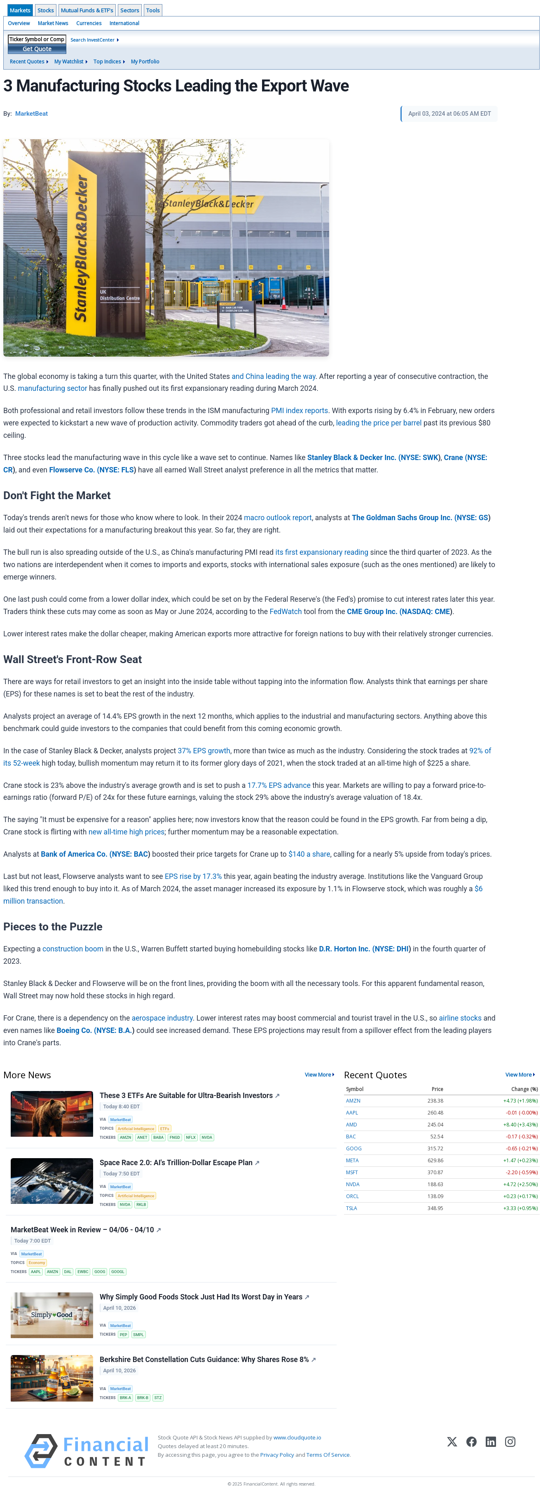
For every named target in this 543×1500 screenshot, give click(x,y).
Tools (153, 10)
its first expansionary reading (322, 552)
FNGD (175, 1137)
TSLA (351, 1208)
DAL (68, 1271)
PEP (123, 1334)
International (124, 23)
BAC (351, 1136)
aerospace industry (162, 1018)
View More (318, 1074)
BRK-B (142, 1397)
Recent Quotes (27, 61)
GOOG (99, 1271)
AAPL (36, 1271)
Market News (53, 23)
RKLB (141, 1204)
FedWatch (285, 611)
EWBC (82, 1271)
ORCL (352, 1196)
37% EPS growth (204, 751)
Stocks (45, 10)
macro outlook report (278, 518)
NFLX (191, 1137)
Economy (37, 1262)
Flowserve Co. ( (74, 470)
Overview (19, 23)
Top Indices (107, 61)
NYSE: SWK (419, 457)
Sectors (129, 10)
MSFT (352, 1172)
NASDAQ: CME (426, 611)
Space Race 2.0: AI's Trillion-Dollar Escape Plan (180, 1163)
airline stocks (460, 1018)
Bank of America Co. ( (76, 854)
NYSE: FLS (116, 470)
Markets (20, 10)
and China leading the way (273, 376)
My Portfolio (145, 61)
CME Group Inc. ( (374, 611)
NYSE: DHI (392, 949)
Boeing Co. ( (77, 1030)
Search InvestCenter (92, 40)
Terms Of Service (328, 1454)
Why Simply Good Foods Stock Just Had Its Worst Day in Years (204, 1297)
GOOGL (117, 1271)
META (352, 1160)
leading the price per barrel (379, 423)
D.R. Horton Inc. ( (346, 949)
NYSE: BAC (130, 854)
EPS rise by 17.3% (193, 876)
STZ (157, 1397)
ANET (142, 1137)
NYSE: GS (472, 518)
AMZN (125, 1137)
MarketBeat (120, 1119)
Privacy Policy (277, 1454)
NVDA (207, 1137)
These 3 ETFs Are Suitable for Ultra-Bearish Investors (190, 1095)
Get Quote (37, 49)
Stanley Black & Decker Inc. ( (354, 457)
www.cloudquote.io (297, 1437)
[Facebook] (471, 1451)
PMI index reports (299, 411)
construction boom (72, 949)
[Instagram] (510, 1451)
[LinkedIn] (490, 1451)
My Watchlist (68, 61)
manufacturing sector (52, 388)
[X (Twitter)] (452, 1451)
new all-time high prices (126, 832)
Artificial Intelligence (136, 1128)
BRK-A (125, 1397)
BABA (158, 1137)
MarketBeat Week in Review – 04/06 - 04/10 (86, 1230)
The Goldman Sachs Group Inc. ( (404, 518)
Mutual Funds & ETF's (87, 10)
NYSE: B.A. (114, 1030)
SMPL (138, 1334)
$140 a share (309, 854)
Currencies (88, 23)
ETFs (164, 1128)
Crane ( (455, 457)
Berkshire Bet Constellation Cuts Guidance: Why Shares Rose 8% (208, 1359)
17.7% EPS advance (279, 785)
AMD (351, 1124)
